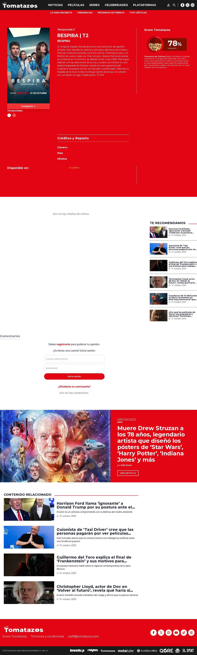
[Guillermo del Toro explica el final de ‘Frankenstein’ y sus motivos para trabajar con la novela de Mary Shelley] (158, 265)
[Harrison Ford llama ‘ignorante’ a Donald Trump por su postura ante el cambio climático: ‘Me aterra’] (158, 232)
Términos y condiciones (47, 636)
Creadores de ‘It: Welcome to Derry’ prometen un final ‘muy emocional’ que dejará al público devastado (183, 297)
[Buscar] (174, 5)
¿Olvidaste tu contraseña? (74, 386)
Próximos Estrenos (111, 12)
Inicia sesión (74, 376)
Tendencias (85, 12)
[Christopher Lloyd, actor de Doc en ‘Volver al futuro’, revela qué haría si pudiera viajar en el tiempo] (158, 282)
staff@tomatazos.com (83, 636)
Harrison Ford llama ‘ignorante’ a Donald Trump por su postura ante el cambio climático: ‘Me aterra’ (182, 231)
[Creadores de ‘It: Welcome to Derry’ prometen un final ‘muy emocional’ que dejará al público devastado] (158, 299)
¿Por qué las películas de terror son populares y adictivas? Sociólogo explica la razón (182, 314)
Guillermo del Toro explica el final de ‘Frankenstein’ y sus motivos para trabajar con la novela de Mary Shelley (183, 264)
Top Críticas (138, 12)
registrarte (63, 344)
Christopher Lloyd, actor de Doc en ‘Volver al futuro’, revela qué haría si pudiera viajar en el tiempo (183, 281)
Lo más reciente (61, 12)
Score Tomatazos (15, 636)
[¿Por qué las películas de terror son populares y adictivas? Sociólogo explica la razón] (158, 315)
